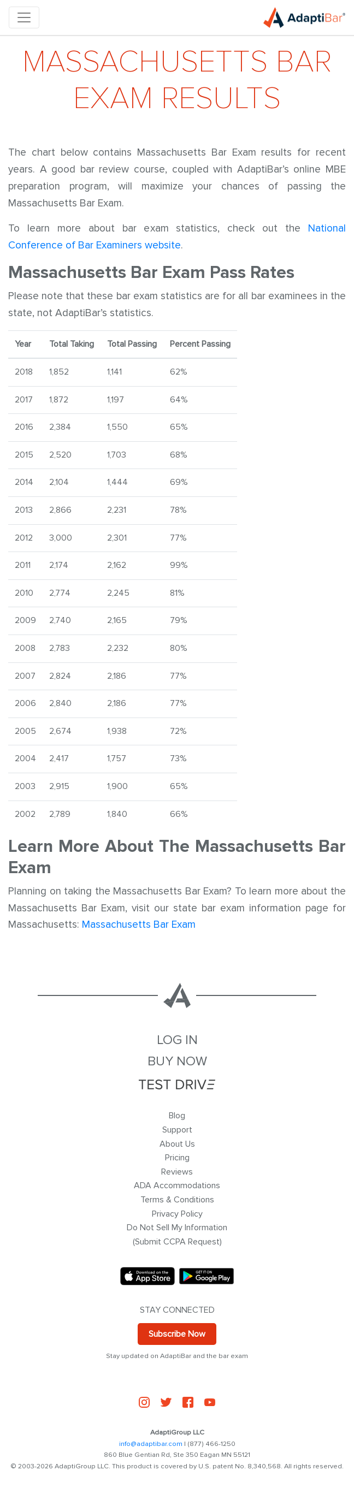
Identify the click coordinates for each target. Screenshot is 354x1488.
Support (177, 1129)
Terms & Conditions (177, 1199)
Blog (177, 1115)
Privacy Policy (177, 1213)
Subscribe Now (177, 1334)
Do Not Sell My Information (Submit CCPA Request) (177, 1234)
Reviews (177, 1171)
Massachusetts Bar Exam (139, 924)
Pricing (177, 1157)
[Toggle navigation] (24, 17)
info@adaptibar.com (150, 1443)
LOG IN (177, 1040)
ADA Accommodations (177, 1185)
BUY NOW (177, 1061)
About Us (177, 1144)
